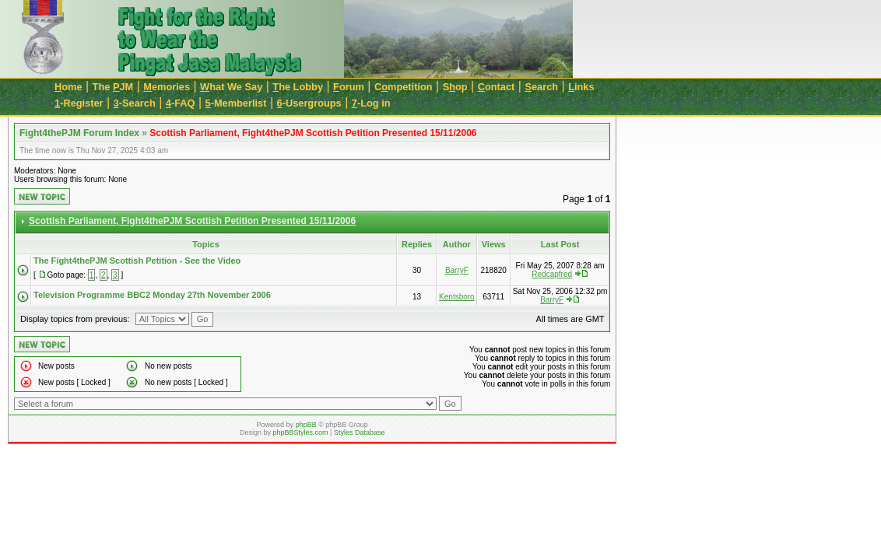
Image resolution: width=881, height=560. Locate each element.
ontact (496, 87)
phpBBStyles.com (300, 432)
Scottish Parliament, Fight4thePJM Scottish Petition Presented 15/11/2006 (312, 133)
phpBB (306, 425)
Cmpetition (403, 87)
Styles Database (359, 432)
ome (68, 87)
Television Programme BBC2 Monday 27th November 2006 (152, 294)
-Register (79, 103)
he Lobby (297, 87)
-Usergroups (309, 103)
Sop (455, 87)
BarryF (457, 270)
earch (541, 87)
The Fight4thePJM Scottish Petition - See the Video (136, 260)
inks (581, 87)
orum (348, 87)
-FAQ (180, 103)
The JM (113, 87)
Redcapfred (552, 274)
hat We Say (231, 87)
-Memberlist (236, 103)
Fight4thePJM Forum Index (79, 133)
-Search (135, 103)
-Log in (371, 103)
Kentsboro (457, 296)
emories (166, 87)
